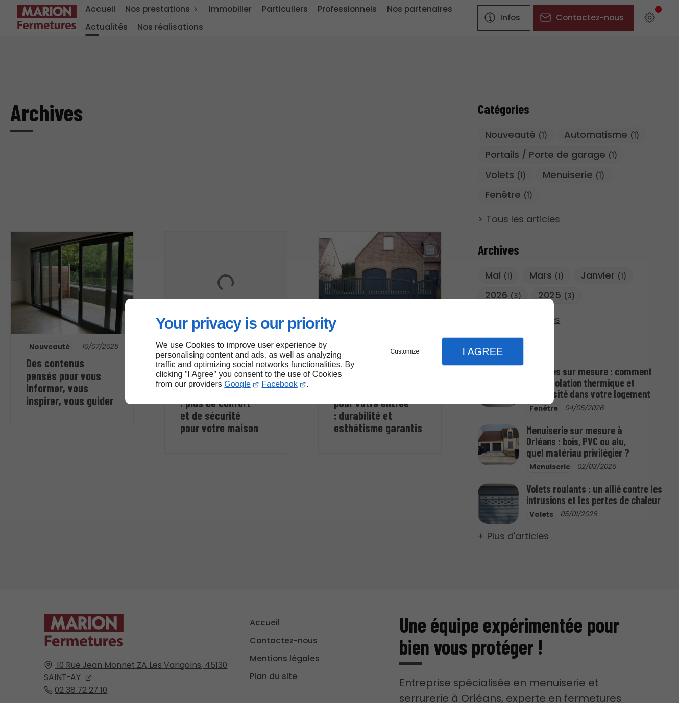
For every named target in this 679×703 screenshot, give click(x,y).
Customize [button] (405, 351)
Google (237, 384)
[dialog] (339, 352)
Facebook (280, 384)
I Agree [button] (482, 351)
